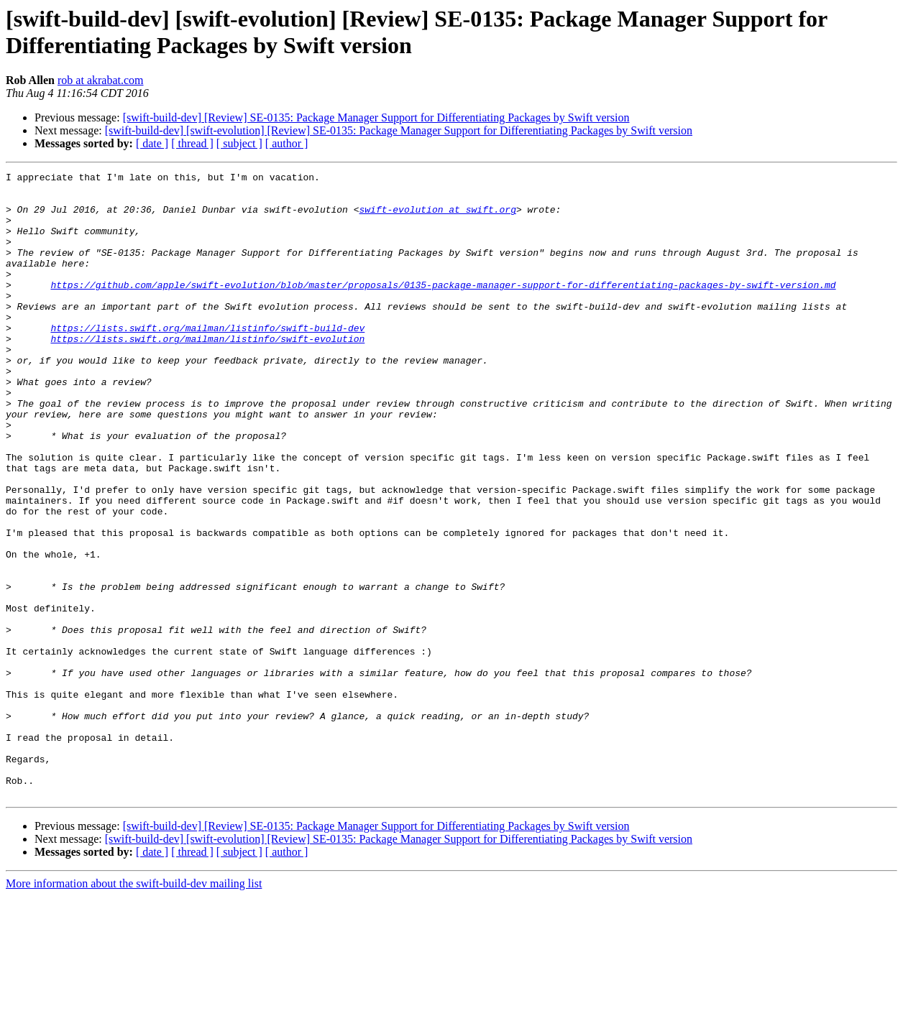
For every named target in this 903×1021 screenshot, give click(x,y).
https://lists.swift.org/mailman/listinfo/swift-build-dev (207, 360)
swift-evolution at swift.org (437, 217)
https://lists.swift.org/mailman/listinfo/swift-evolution (207, 372)
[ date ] (152, 143)
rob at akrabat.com (101, 80)
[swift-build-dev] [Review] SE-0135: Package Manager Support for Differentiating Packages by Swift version (376, 117)
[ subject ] (239, 143)
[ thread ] (192, 143)
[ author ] (286, 143)
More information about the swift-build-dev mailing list (134, 1008)
